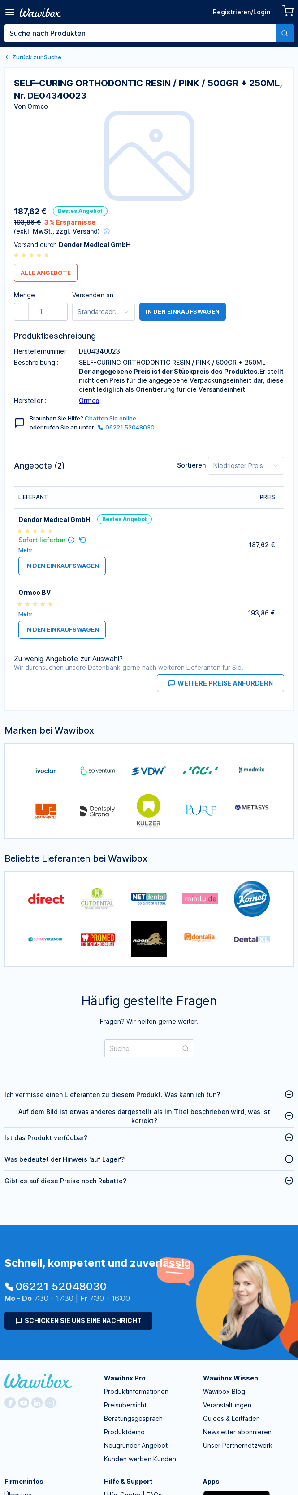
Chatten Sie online (110, 418)
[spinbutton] (40, 311)
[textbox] (140, 33)
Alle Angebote (46, 272)
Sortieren (191, 465)
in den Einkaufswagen (183, 311)
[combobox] (149, 33)
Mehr (25, 550)
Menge (24, 295)
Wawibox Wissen (230, 1378)
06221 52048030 (126, 427)
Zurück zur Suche (32, 57)
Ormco (89, 400)
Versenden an (92, 295)
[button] (21, 311)
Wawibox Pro (125, 1378)
